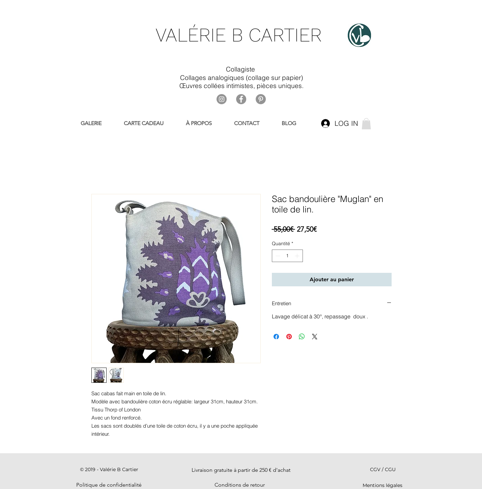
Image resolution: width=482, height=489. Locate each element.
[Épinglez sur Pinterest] (289, 337)
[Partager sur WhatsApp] (302, 337)
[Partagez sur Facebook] (276, 337)
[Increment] (297, 256)
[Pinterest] (261, 99)
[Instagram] (222, 99)
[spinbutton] (287, 256)
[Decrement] (277, 256)
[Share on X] (315, 337)
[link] (366, 123)
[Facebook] (241, 99)
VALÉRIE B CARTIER (238, 35)
